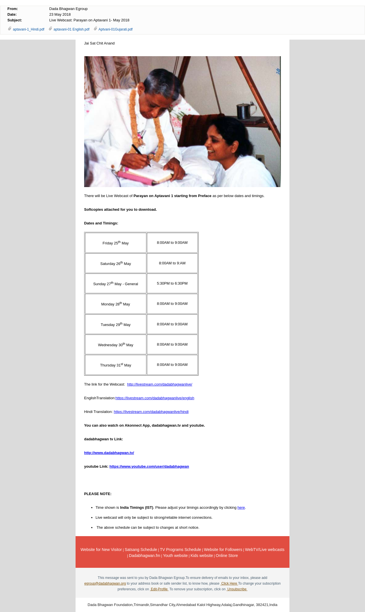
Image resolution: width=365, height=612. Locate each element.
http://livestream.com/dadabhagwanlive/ (159, 384)
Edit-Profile (159, 589)
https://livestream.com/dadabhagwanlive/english (154, 398)
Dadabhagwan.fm (144, 555)
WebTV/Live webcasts (264, 549)
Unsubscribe (236, 589)
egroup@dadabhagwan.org (105, 583)
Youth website (175, 555)
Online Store (227, 555)
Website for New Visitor (101, 549)
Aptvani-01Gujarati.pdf (116, 29)
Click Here (229, 583)
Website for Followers (223, 549)
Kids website (201, 555)
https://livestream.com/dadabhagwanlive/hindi (151, 412)
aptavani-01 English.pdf (71, 29)
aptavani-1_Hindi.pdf (28, 29)
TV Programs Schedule (180, 549)
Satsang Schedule (141, 549)
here (241, 507)
